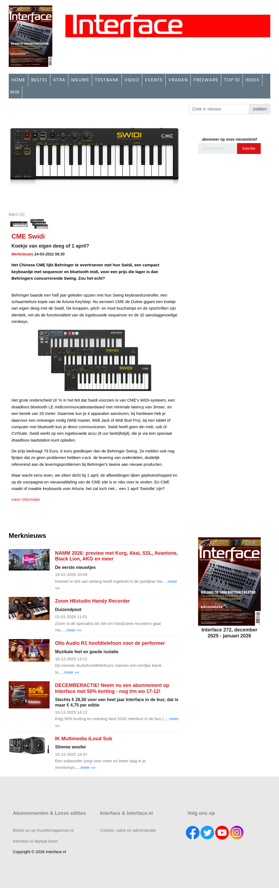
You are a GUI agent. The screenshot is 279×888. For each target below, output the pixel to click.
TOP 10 (232, 80)
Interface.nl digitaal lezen (35, 841)
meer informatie (25, 499)
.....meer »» (71, 630)
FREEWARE (205, 80)
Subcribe (248, 148)
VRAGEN (178, 80)
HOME (18, 80)
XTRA (59, 80)
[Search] (219, 109)
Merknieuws (22, 254)
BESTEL (39, 80)
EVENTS (154, 80)
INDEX (252, 80)
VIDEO (132, 80)
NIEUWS (80, 80)
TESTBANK (107, 80)
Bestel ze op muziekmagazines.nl (43, 830)
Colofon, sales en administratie (128, 830)
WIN (14, 92)
